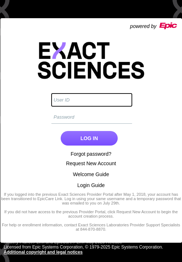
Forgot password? (90, 154)
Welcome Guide (91, 174)
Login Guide (91, 185)
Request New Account (91, 163)
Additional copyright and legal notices (43, 252)
